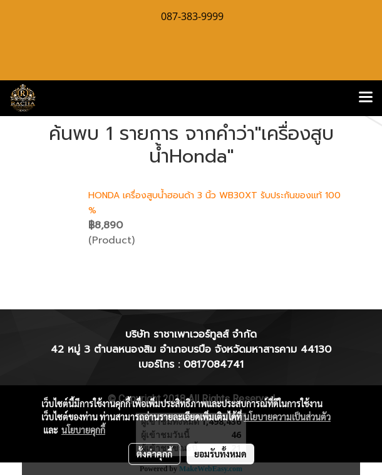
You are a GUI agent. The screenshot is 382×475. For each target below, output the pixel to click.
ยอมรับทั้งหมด (220, 453)
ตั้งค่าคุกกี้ (154, 453)
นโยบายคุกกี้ (83, 429)
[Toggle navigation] (365, 98)
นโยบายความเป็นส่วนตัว (287, 416)
